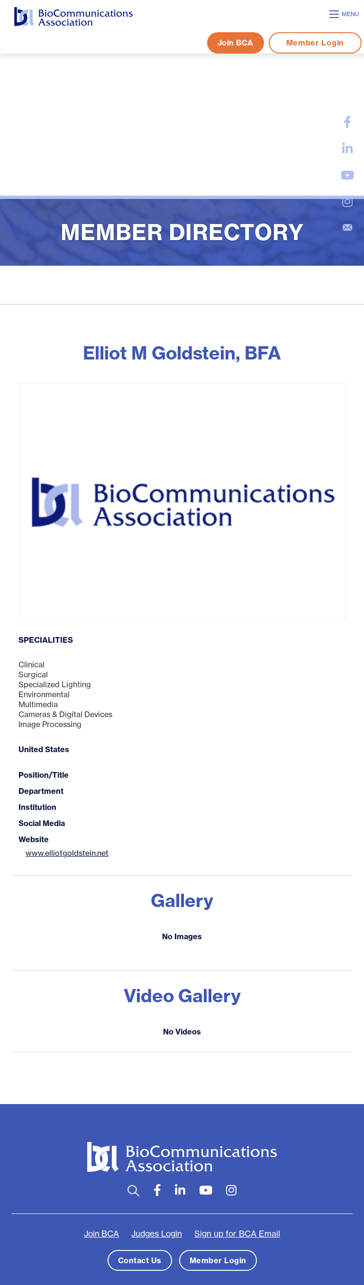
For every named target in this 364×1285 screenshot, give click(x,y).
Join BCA (236, 42)
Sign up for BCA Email (237, 1234)
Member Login (315, 42)
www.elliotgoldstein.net (67, 853)
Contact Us (140, 1260)
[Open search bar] (133, 1190)
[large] (347, 122)
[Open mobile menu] (345, 14)
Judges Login (156, 1234)
